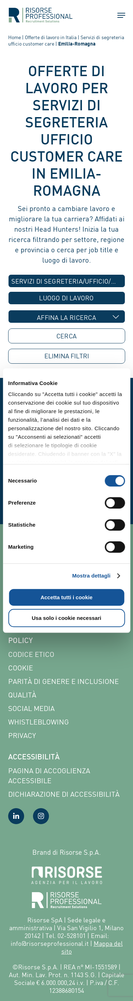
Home (14, 37)
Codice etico (31, 654)
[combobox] (66, 281)
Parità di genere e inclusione (63, 681)
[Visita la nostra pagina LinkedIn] (16, 816)
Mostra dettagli (91, 576)
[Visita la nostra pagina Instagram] (41, 816)
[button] (118, 15)
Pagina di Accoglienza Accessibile (49, 775)
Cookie (20, 667)
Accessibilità (34, 757)
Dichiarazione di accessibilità (64, 794)
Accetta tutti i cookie (66, 597)
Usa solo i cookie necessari (66, 618)
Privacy (22, 735)
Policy (20, 641)
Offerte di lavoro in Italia (51, 37)
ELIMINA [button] (66, 356)
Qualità (22, 694)
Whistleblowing (38, 721)
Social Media (31, 708)
